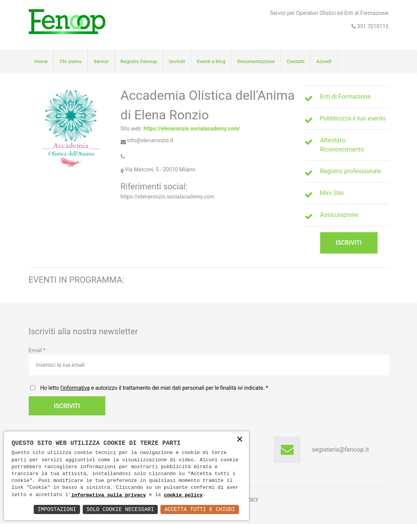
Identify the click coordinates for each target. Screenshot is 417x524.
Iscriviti (177, 61)
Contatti (295, 61)
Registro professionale (350, 171)
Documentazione (256, 61)
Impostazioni (57, 509)
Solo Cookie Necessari (120, 509)
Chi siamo (70, 61)
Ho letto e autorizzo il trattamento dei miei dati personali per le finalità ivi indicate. (153, 388)
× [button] (239, 440)
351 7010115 (372, 26)
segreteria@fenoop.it (340, 449)
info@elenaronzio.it (147, 140)
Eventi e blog (211, 61)
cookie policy (183, 494)
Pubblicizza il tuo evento (353, 118)
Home (41, 61)
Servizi (100, 61)
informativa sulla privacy (108, 494)
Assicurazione (339, 214)
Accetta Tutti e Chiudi (199, 509)
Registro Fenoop (139, 61)
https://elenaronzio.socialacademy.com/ (192, 128)
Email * (209, 361)
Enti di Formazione (345, 96)
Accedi (324, 61)
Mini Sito (332, 193)
